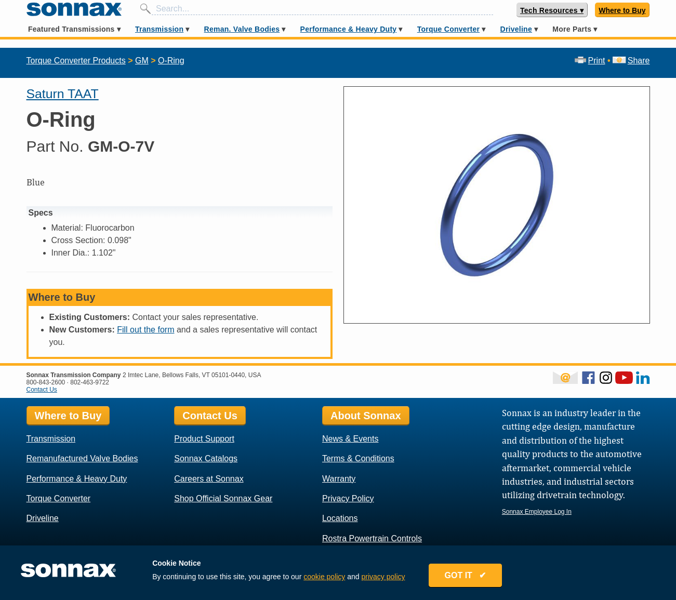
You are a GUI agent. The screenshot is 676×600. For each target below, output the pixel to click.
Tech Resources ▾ (552, 10)
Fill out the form (145, 329)
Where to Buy (622, 10)
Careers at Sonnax (208, 478)
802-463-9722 (89, 382)
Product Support (204, 438)
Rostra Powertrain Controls (372, 538)
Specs (41, 212)
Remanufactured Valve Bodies (82, 458)
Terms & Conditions (358, 458)
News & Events (350, 438)
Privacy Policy (348, 498)
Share (631, 60)
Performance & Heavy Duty (348, 29)
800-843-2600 (45, 382)
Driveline (516, 29)
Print (590, 60)
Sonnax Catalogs (205, 458)
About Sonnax (365, 415)
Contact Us (41, 389)
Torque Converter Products (76, 60)
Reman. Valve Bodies (242, 29)
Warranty (338, 478)
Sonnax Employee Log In (537, 511)
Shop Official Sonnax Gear (223, 498)
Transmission (159, 29)
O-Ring (171, 60)
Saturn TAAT (62, 94)
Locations (340, 518)
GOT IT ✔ (465, 575)
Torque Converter (448, 29)
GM (142, 60)
